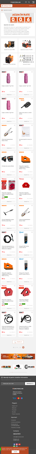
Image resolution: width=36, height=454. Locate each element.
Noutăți (14, 412)
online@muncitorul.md (18, 437)
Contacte (13, 420)
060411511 (17, 434)
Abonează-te (30, 383)
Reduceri (14, 408)
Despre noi (14, 406)
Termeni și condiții (15, 427)
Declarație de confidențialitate (15, 424)
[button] (2, 367)
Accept (15, 451)
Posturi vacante (16, 414)
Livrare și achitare (15, 422)
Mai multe (18, 342)
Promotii (14, 410)
